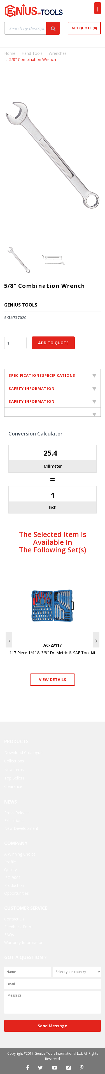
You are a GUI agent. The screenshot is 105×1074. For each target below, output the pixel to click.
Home (9, 53)
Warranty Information (23, 942)
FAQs (9, 934)
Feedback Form (18, 926)
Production (14, 885)
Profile (10, 862)
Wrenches (58, 53)
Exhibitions (14, 820)
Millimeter (53, 466)
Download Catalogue (23, 752)
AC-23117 (52, 645)
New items (14, 769)
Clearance (13, 786)
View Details (52, 679)
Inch (52, 507)
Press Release (17, 812)
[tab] (52, 412)
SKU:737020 (15, 317)
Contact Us (14, 919)
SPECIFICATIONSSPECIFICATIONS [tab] (52, 375)
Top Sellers (14, 778)
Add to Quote (53, 342)
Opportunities (16, 893)
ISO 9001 (12, 877)
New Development (21, 828)
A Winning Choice (20, 854)
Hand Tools (32, 53)
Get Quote (84, 28)
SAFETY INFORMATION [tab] (52, 388)
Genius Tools (20, 305)
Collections (14, 761)
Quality (10, 869)
